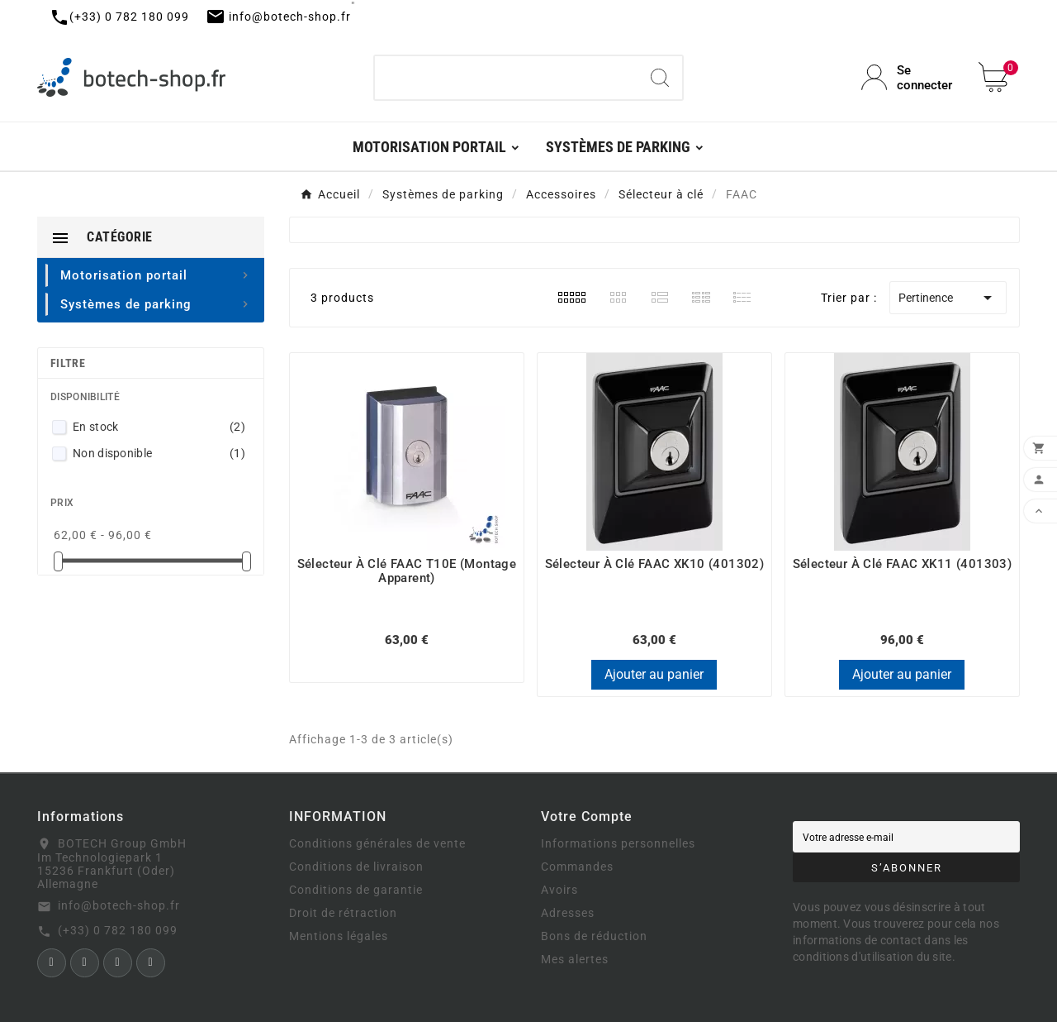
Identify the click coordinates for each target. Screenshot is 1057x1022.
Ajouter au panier (654, 674)
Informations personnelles (618, 843)
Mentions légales (338, 936)
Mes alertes (575, 959)
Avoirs (559, 889)
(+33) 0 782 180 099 (118, 930)
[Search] (660, 78)
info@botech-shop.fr (119, 905)
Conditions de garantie (356, 889)
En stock (159, 426)
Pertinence (948, 298)
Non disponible (159, 453)
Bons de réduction (594, 936)
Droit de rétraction (343, 912)
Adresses (568, 912)
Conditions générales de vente (377, 843)
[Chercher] (506, 77)
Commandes (577, 866)
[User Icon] (910, 78)
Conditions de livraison (356, 866)
